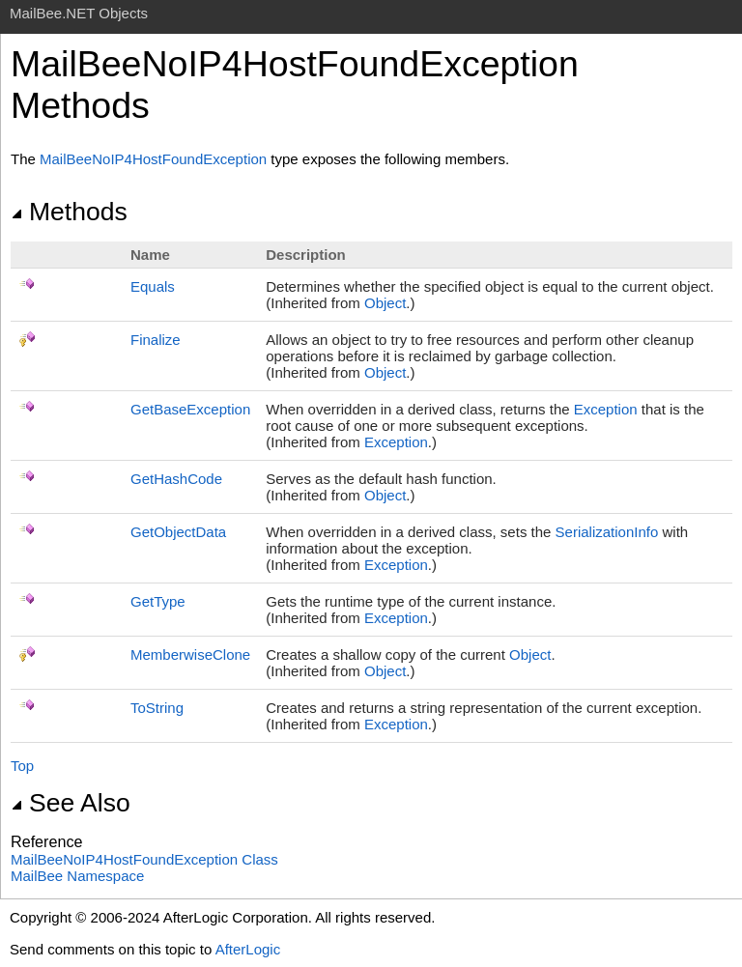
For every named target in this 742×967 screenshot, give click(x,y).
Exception (606, 409)
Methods (69, 211)
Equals (152, 286)
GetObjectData (178, 532)
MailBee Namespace (77, 875)
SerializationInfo (607, 532)
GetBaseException (190, 409)
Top (22, 765)
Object (385, 303)
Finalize (155, 339)
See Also (70, 802)
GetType (158, 601)
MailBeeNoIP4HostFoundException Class (144, 859)
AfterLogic (248, 949)
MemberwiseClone (190, 654)
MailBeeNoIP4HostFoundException (153, 159)
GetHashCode (176, 478)
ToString (157, 707)
